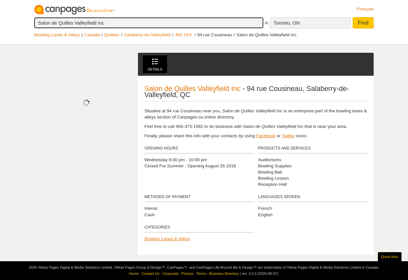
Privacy (187, 273)
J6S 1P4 (183, 34)
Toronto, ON (287, 23)
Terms (201, 273)
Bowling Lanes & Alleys (57, 34)
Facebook (266, 135)
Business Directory (224, 273)
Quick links (389, 257)
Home (134, 273)
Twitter (288, 135)
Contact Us (150, 273)
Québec (112, 34)
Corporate (170, 273)
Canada (92, 34)
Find (363, 23)
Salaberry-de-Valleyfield (147, 34)
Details (155, 65)
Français (365, 8)
